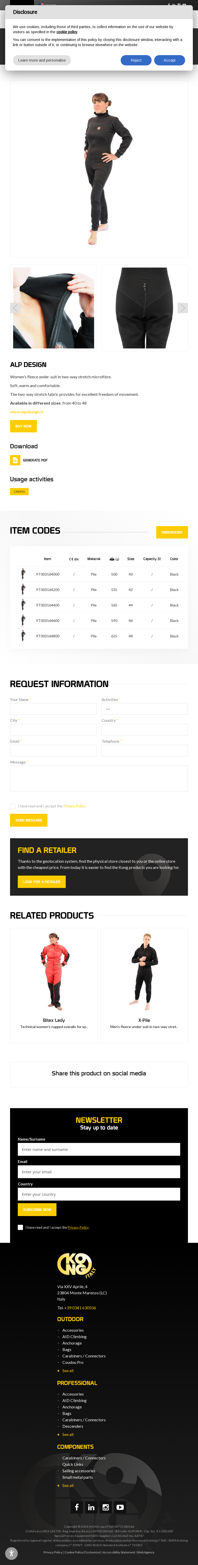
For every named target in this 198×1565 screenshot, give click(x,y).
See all (67, 1370)
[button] (15, 308)
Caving (19, 491)
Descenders (72, 1426)
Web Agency (145, 1552)
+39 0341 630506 (80, 1307)
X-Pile (144, 1020)
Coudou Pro (73, 1362)
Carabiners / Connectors (84, 1355)
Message (19, 762)
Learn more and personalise (42, 60)
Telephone (112, 741)
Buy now (23, 426)
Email (16, 741)
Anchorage (72, 1342)
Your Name (20, 699)
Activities (111, 699)
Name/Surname (31, 1139)
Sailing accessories (78, 1470)
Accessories (73, 1330)
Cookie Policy (73, 1552)
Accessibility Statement (119, 1552)
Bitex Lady (54, 1020)
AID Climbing (74, 1336)
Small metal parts (77, 1477)
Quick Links (72, 1464)
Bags (66, 1349)
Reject (136, 60)
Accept (170, 60)
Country (110, 720)
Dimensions (172, 532)
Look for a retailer (41, 882)
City (15, 720)
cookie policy (66, 32)
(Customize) (92, 1552)
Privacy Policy (74, 806)
